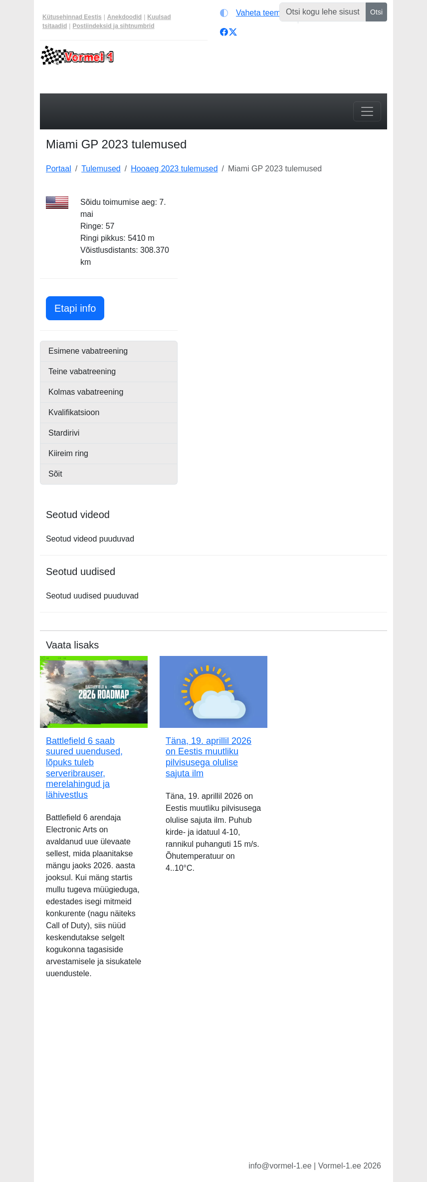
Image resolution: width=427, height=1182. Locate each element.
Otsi (376, 12)
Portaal (58, 168)
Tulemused (101, 168)
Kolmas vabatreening (85, 392)
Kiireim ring (68, 453)
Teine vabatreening (82, 371)
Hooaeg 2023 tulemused (174, 168)
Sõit (55, 474)
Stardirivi (63, 433)
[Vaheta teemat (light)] (256, 12)
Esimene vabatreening (88, 351)
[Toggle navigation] (367, 111)
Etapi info (79, 307)
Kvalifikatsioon (73, 412)
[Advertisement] (288, 259)
